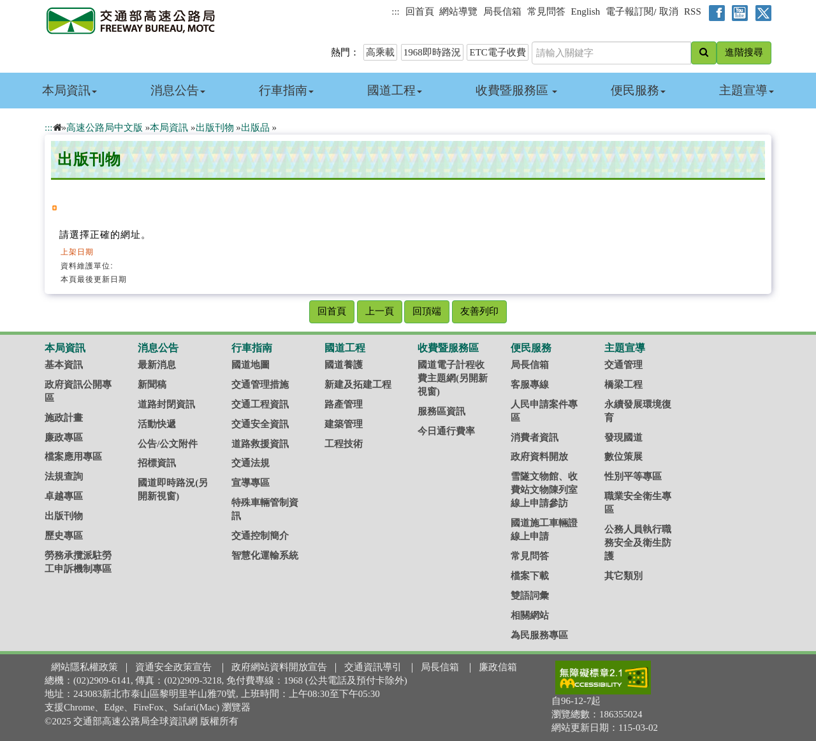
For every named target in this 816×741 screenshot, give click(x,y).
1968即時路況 (432, 52)
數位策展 (623, 456)
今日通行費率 (446, 431)
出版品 (255, 127)
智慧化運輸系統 (264, 555)
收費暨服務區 (517, 90)
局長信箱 (502, 11)
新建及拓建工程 (357, 384)
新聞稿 (152, 384)
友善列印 (479, 311)
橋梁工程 (623, 384)
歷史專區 (64, 536)
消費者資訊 (534, 437)
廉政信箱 (498, 667)
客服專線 (530, 384)
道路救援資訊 (260, 444)
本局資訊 (69, 90)
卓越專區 (64, 496)
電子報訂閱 (629, 11)
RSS (692, 11)
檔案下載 (530, 576)
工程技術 (343, 444)
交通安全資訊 (260, 424)
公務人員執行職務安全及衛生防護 (637, 542)
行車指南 (286, 90)
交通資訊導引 (373, 667)
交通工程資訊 (260, 404)
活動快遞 (157, 424)
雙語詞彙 (530, 596)
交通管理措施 (260, 384)
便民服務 (638, 90)
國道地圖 (250, 365)
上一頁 (379, 311)
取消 (668, 11)
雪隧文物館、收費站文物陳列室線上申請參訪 (544, 489)
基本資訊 (64, 365)
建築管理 (343, 424)
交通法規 (250, 463)
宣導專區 (250, 483)
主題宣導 (746, 90)
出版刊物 (215, 127)
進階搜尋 (744, 52)
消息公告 (177, 90)
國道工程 (394, 90)
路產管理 (343, 404)
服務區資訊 (441, 411)
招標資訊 (157, 463)
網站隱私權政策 (84, 667)
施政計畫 (64, 418)
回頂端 (426, 311)
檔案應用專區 (73, 456)
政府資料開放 (539, 456)
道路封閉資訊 (166, 404)
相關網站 (530, 615)
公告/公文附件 (168, 444)
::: (395, 11)
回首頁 (419, 11)
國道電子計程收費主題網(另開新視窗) (453, 378)
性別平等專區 (633, 476)
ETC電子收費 (497, 52)
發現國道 (623, 437)
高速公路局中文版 (104, 127)
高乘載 (380, 52)
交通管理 (623, 365)
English (586, 11)
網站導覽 (458, 11)
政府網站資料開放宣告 (279, 667)
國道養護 (343, 365)
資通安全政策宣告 (173, 667)
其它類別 (623, 576)
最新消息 (157, 365)
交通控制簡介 (260, 536)
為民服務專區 (539, 635)
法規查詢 (64, 476)
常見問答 (546, 11)
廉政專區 (64, 437)
